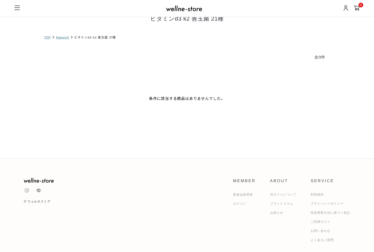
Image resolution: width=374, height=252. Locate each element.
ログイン (239, 203)
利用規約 (317, 194)
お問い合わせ (320, 231)
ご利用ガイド (320, 222)
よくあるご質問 (322, 240)
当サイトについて (283, 194)
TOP (47, 37)
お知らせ (276, 212)
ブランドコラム (281, 203)
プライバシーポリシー (327, 203)
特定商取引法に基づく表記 (330, 212)
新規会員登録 (243, 194)
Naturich (62, 37)
